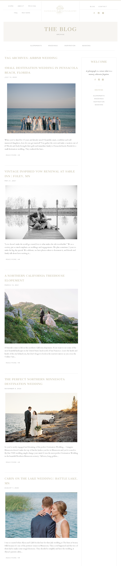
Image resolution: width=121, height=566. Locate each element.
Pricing (32, 6)
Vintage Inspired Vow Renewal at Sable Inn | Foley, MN (40, 174)
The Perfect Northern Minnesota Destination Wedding (35, 382)
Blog (92, 6)
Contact (103, 6)
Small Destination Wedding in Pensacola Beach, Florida (41, 70)
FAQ (16, 13)
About (21, 6)
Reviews (26, 13)
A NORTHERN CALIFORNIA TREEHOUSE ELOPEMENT (35, 278)
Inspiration (69, 45)
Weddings (53, 45)
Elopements (36, 45)
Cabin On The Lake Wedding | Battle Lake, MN (41, 481)
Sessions (86, 45)
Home (11, 6)
